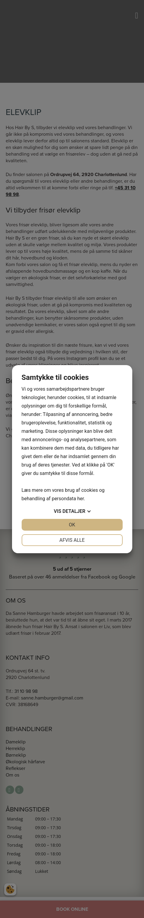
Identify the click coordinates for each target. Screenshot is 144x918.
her (80, 498)
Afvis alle (71, 540)
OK (72, 525)
